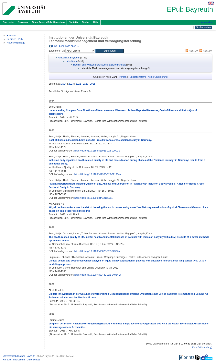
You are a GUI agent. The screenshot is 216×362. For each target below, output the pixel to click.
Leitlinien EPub (15, 39)
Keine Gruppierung (157, 77)
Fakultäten (71, 61)
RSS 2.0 (205, 50)
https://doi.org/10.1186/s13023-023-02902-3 (97, 150)
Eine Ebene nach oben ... (65, 46)
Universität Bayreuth (69, 57)
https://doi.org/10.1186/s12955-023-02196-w (97, 174)
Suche (85, 22)
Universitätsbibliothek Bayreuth (19, 356)
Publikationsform (137, 77)
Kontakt (7, 359)
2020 (85, 83)
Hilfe (95, 22)
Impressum (19, 359)
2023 (71, 83)
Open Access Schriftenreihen (48, 22)
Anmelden (206, 22)
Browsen (23, 22)
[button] (109, 51)
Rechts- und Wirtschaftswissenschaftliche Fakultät (99, 64)
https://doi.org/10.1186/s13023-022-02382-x (97, 251)
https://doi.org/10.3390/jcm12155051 (93, 198)
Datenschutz (33, 359)
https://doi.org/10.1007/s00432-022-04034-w (97, 274)
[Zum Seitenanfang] (201, 347)
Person (122, 77)
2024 (64, 83)
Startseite (8, 22)
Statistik (73, 22)
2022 (78, 83)
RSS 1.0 (191, 50)
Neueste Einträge (16, 42)
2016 (92, 83)
